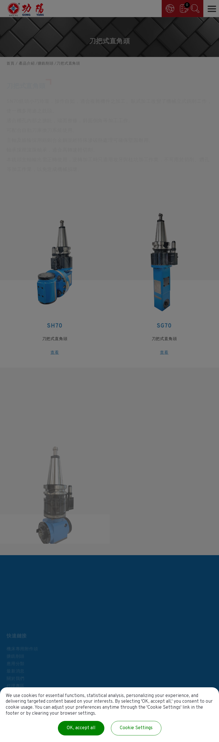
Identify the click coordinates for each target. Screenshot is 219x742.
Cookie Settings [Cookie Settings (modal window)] (136, 728)
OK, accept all (81, 728)
